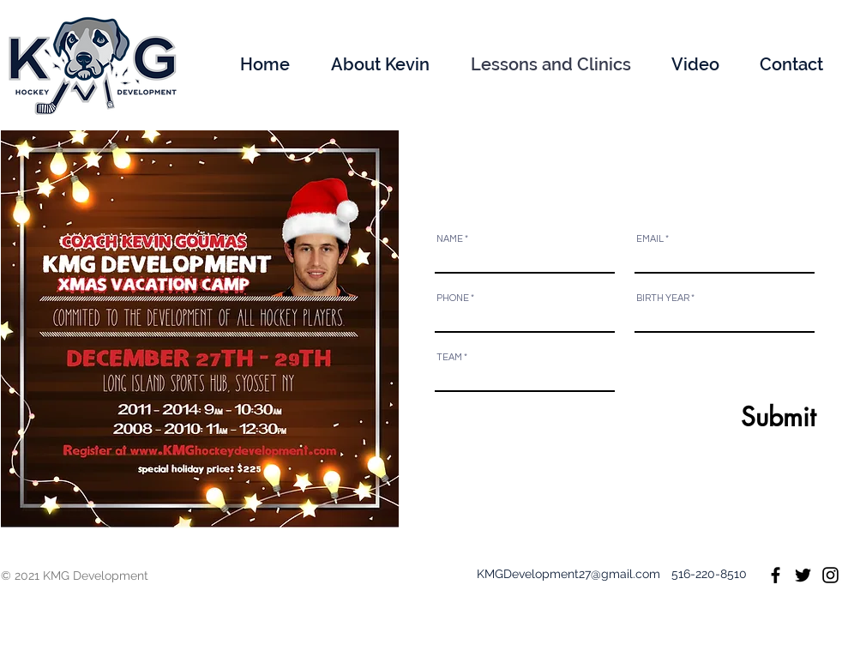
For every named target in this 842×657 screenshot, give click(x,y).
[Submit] (752, 417)
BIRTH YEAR (662, 298)
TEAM (449, 357)
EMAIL (650, 239)
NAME (449, 239)
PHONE (452, 298)
